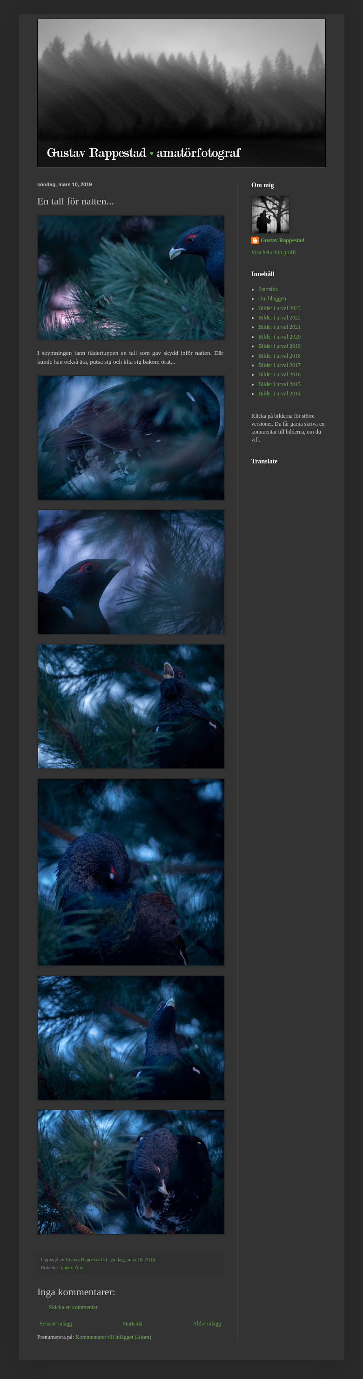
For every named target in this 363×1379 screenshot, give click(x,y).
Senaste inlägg (56, 1323)
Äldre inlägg (207, 1323)
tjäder (66, 1267)
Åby (78, 1267)
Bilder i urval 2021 (279, 327)
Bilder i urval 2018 (279, 356)
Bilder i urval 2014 (279, 393)
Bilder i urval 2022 (279, 317)
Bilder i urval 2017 (279, 365)
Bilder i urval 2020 (279, 336)
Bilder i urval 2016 (279, 374)
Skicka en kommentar (73, 1307)
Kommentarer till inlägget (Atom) (113, 1337)
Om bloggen (272, 298)
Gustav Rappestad (282, 240)
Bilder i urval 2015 (279, 384)
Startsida (132, 1323)
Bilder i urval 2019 (279, 346)
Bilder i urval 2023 (279, 308)
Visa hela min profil (273, 252)
